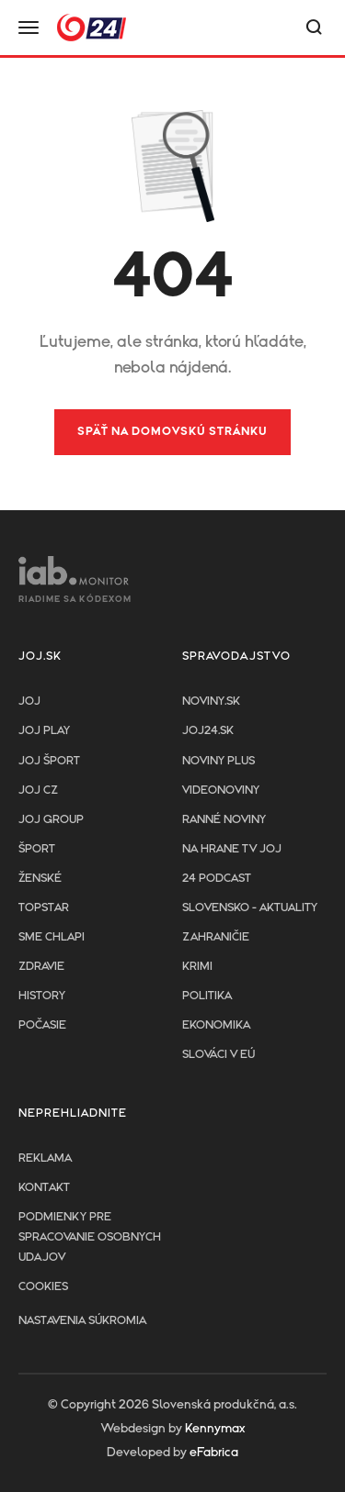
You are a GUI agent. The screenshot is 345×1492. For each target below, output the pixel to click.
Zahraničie (215, 937)
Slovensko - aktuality (249, 908)
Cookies (43, 1287)
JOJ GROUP (51, 820)
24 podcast (216, 879)
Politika (207, 996)
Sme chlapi (51, 937)
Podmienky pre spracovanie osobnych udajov (89, 1237)
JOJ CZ (38, 790)
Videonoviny (220, 790)
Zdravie (41, 967)
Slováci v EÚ (218, 1055)
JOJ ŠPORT (49, 761)
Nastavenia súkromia (82, 1321)
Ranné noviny (224, 820)
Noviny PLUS (218, 761)
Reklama (45, 1158)
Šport (36, 849)
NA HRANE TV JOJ (232, 849)
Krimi (197, 967)
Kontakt (44, 1188)
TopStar (43, 908)
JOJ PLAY (44, 731)
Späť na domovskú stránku (172, 432)
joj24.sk (208, 731)
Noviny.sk (211, 701)
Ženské (40, 879)
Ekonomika (216, 1025)
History (41, 996)
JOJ (29, 701)
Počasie (42, 1025)
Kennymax (215, 1428)
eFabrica (214, 1452)
